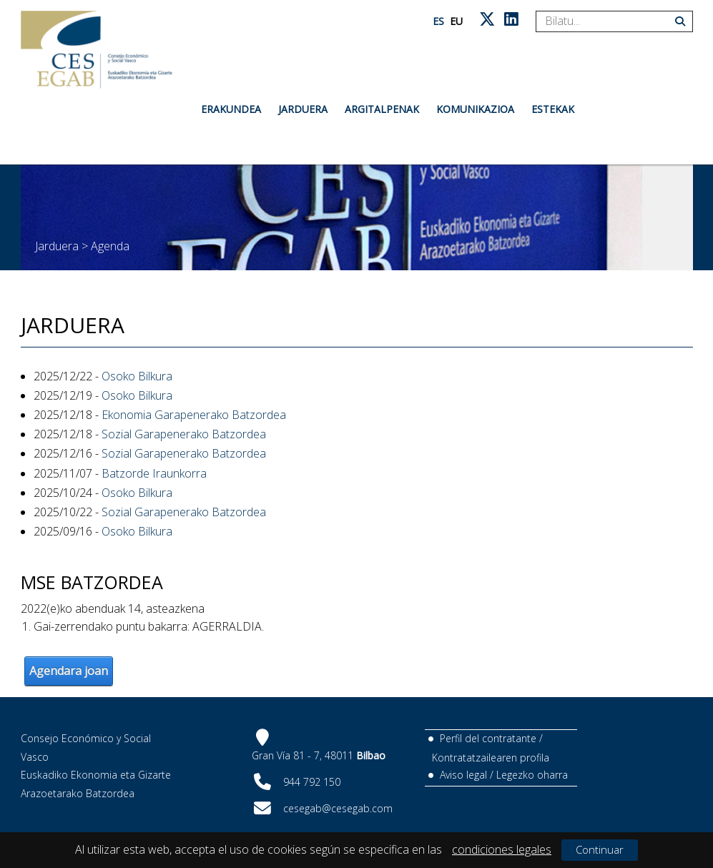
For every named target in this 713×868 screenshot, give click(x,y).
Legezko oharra (532, 774)
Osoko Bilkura (137, 376)
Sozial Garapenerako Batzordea (184, 434)
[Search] (609, 21)
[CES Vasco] (97, 50)
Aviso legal (463, 774)
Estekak (552, 109)
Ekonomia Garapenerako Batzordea (194, 415)
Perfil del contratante (488, 738)
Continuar (600, 849)
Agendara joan (68, 671)
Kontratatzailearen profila (490, 757)
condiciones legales (501, 849)
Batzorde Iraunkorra (154, 473)
